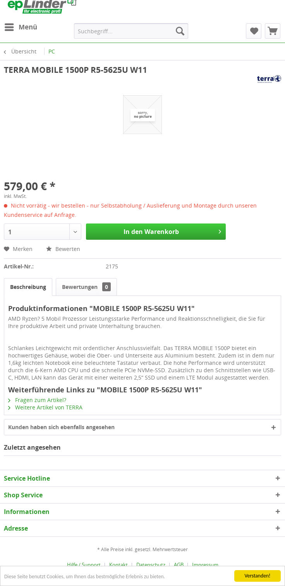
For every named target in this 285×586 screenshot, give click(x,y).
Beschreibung (28, 286)
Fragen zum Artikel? (37, 400)
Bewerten (63, 249)
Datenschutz (150, 564)
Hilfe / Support (84, 564)
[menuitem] (20, 27)
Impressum (205, 564)
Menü (21, 26)
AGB (179, 564)
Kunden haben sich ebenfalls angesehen (61, 427)
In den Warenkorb (172, 230)
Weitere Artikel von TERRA (45, 407)
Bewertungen (86, 286)
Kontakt (118, 564)
